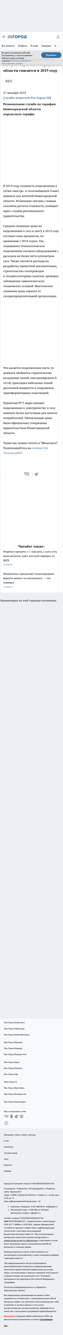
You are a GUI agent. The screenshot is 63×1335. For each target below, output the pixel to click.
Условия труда (10, 1153)
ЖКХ (8, 81)
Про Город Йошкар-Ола (15, 1054)
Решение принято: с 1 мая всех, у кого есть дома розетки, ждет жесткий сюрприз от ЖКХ (31, 558)
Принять (51, 55)
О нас (6, 1141)
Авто (6, 1159)
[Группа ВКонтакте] (6, 1116)
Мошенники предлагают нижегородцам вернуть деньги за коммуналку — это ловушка (31, 580)
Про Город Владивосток (15, 1094)
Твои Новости (10, 1082)
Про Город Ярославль (14, 1088)
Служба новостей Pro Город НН (27, 98)
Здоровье (46, 45)
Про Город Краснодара (15, 1101)
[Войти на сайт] (58, 36)
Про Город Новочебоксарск (17, 1034)
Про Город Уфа (11, 1074)
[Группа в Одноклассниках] (11, 1116)
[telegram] (37, 474)
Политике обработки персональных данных (16, 62)
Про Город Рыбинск (13, 1068)
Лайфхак (22, 45)
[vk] (27, 474)
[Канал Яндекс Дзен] (21, 1116)
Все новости (8, 45)
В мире (34, 45)
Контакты (8, 1147)
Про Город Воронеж (13, 1042)
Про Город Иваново (13, 1048)
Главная (7, 1171)
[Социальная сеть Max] (6, 1123)
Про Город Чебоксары (14, 1028)
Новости (8, 1165)
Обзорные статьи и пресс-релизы (20, 1135)
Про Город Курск (12, 1062)
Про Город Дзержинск (14, 1022)
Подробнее (9, 1282)
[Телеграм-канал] (16, 1116)
